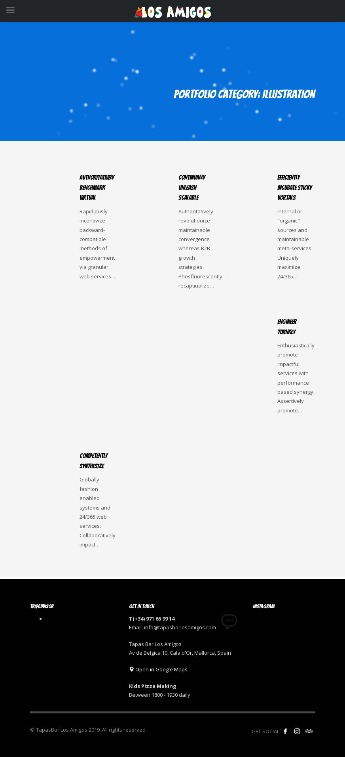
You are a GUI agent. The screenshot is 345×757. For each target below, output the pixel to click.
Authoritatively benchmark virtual (97, 187)
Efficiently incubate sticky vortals (294, 187)
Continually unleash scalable (191, 187)
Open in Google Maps (158, 669)
